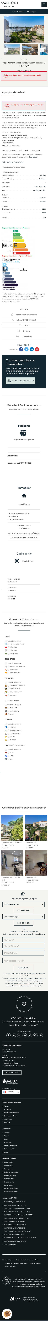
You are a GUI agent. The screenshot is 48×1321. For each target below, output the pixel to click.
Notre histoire (8, 1162)
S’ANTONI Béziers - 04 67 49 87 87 (15, 1241)
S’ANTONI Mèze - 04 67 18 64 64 (14, 1221)
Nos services (8, 1165)
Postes (12, 736)
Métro (12, 756)
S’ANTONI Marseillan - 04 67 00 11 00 (16, 1218)
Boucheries (14, 670)
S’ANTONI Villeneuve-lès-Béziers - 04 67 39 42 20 (20, 1238)
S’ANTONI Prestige (10, 1244)
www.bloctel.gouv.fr (22, 983)
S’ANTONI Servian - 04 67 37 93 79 (15, 1225)
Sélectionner (18, 12)
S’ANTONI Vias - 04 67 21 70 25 (14, 1234)
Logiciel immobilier (29, 1297)
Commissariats (15, 733)
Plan (36, 1260)
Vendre (6, 1136)
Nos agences (8, 1169)
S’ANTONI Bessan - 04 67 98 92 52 (15, 1205)
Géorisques (33, 157)
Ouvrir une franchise (11, 1192)
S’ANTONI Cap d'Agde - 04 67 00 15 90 (17, 1208)
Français (11, 1092)
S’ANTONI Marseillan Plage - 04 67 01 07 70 (18, 1215)
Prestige (7, 1122)
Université (13, 695)
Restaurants (14, 711)
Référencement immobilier (31, 1301)
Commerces (8, 1119)
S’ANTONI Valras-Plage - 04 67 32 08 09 (17, 1231)
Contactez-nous (12, 1072)
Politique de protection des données (16, 1263)
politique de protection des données (30, 973)
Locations (7, 1109)
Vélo (11, 752)
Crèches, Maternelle (17, 685)
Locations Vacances (11, 1146)
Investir (6, 1152)
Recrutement (8, 1185)
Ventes (6, 1106)
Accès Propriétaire (10, 1266)
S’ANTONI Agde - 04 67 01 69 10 (14, 1202)
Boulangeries (15, 673)
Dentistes (13, 650)
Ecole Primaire (15, 689)
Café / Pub (13, 708)
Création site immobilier (30, 1299)
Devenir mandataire (11, 1188)
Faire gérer (8, 1142)
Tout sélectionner (14, 641)
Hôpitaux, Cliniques (17, 644)
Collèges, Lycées (16, 692)
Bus (11, 759)
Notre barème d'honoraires (13, 162)
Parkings (13, 727)
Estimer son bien (9, 1149)
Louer (6, 1139)
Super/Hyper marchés (17, 666)
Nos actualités (9, 1182)
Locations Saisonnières (11, 1112)
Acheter (6, 1132)
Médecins (13, 647)
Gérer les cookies (35, 1263)
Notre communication (11, 1172)
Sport (12, 714)
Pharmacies (14, 653)
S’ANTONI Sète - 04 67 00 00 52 (14, 1228)
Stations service (16, 730)
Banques (13, 740)
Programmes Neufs (10, 1116)
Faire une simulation (20, 381)
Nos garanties (9, 1179)
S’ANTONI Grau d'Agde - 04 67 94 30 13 (17, 1212)
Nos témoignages (10, 1175)
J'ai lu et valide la (12, 973)
